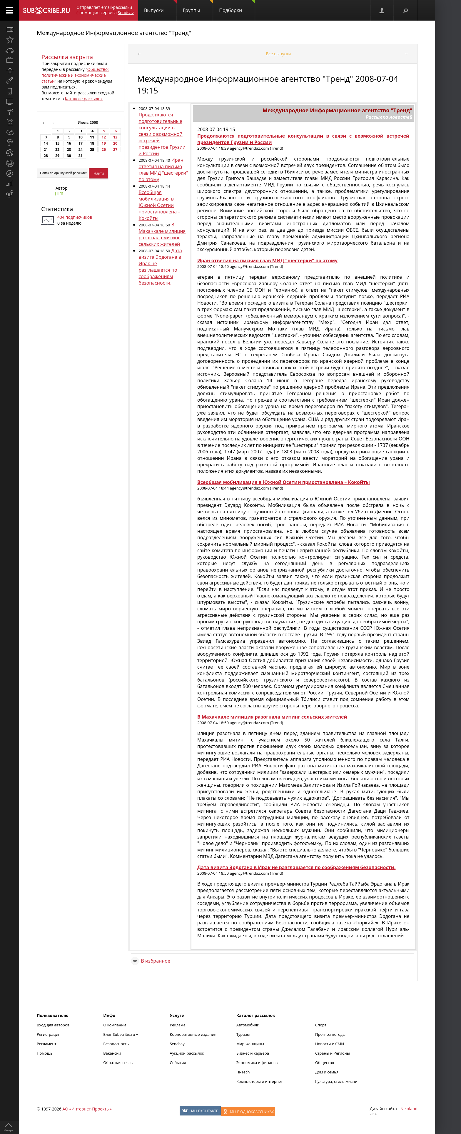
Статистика (57, 209)
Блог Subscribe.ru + (121, 1034)
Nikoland (408, 1108)
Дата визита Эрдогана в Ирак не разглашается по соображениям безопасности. (160, 266)
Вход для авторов (53, 1025)
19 (103, 143)
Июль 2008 (88, 122)
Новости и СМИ (329, 1043)
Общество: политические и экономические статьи (75, 75)
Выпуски (160, 7)
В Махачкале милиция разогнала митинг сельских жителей (162, 234)
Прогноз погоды (330, 1034)
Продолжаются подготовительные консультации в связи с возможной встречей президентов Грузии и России (162, 134)
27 (115, 149)
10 (80, 137)
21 (46, 149)
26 (103, 149)
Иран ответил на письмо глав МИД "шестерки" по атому (163, 170)
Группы (198, 7)
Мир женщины (250, 1043)
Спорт (320, 1025)
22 (57, 149)
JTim (59, 193)
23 (69, 149)
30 (69, 155)
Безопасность (116, 1043)
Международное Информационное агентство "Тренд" (114, 33)
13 (115, 137)
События (178, 1062)
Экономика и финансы (257, 1062)
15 (57, 143)
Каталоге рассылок (84, 98)
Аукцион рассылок (187, 1053)
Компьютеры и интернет (259, 1081)
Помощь (45, 1053)
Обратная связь (118, 1062)
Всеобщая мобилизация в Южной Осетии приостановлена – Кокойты (159, 205)
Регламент (46, 1043)
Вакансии (112, 1053)
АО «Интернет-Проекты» (86, 1109)
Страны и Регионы (332, 1053)
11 (92, 137)
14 (46, 143)
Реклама (177, 1025)
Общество (324, 1062)
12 (103, 137)
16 (69, 143)
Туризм (243, 1034)
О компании (114, 1025)
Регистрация (48, 1034)
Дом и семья (326, 1072)
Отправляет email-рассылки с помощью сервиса (105, 9)
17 (80, 143)
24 (80, 149)
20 (115, 143)
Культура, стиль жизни (336, 1081)
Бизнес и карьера (252, 1053)
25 (92, 149)
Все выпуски (278, 53)
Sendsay (177, 1043)
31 (80, 155)
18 (92, 143)
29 (57, 155)
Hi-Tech (243, 1072)
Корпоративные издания (193, 1034)
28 (46, 155)
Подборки (237, 7)
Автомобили (248, 1025)
